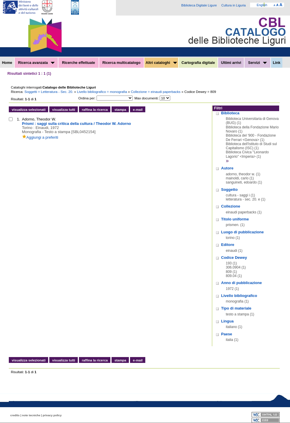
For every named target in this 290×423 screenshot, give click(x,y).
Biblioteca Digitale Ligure (199, 5)
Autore (227, 168)
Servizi (257, 63)
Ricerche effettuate (78, 63)
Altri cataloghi (161, 63)
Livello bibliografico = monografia (102, 92)
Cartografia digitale (198, 63)
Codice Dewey (234, 257)
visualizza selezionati (28, 109)
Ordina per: (86, 98)
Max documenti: (146, 98)
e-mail (138, 109)
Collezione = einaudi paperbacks (156, 92)
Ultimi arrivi (231, 63)
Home (7, 63)
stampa (120, 109)
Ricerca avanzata (36, 63)
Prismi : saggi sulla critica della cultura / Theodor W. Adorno (76, 123)
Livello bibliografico (239, 295)
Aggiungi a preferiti (40, 137)
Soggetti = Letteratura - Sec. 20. (49, 92)
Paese (226, 334)
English (262, 5)
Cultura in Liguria (233, 5)
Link (276, 63)
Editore (227, 244)
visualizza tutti (63, 109)
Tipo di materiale (236, 308)
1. (18, 119)
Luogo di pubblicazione (242, 232)
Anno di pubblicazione (241, 283)
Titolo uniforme (235, 219)
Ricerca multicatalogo (121, 63)
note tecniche (31, 415)
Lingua (227, 321)
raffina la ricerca (95, 109)
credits (15, 415)
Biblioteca (230, 113)
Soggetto (229, 189)
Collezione (230, 206)
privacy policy (52, 415)
